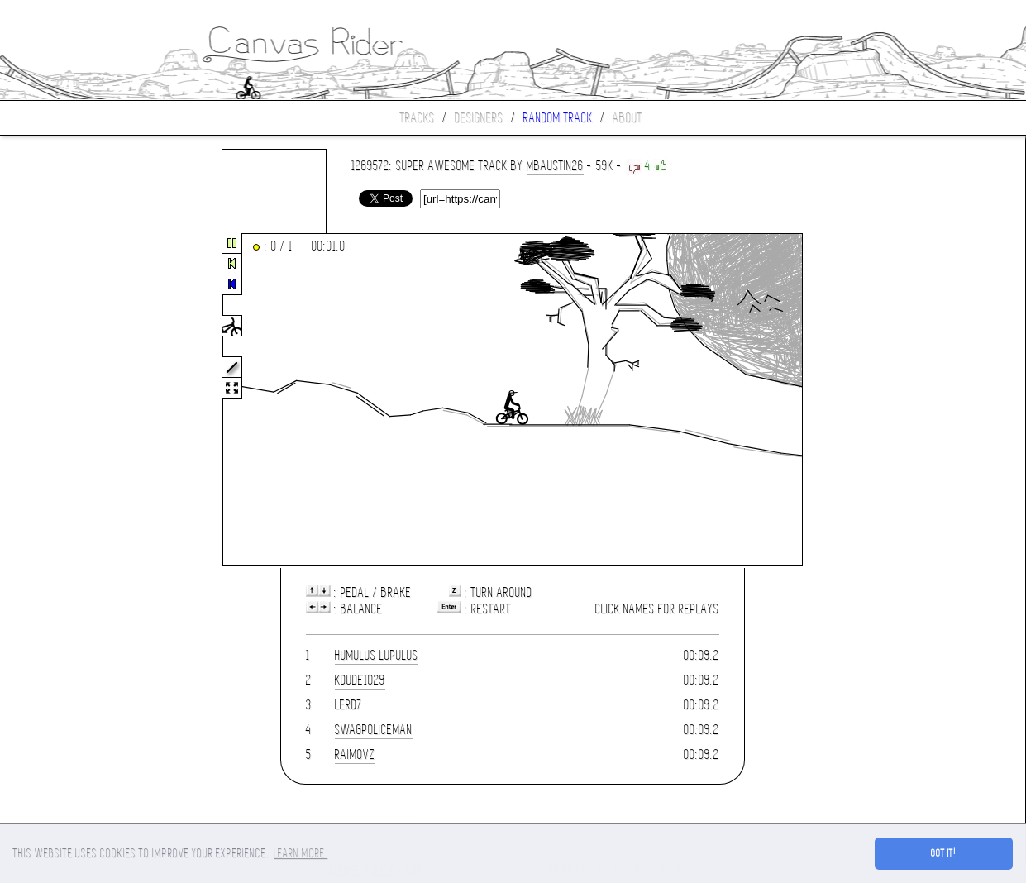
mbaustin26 (555, 165)
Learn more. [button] (300, 853)
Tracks (417, 117)
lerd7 (348, 705)
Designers (479, 117)
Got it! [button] (944, 853)
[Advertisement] (69, 400)
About (627, 117)
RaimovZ (355, 754)
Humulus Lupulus (376, 655)
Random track (558, 117)
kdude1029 (360, 680)
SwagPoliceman (374, 729)
